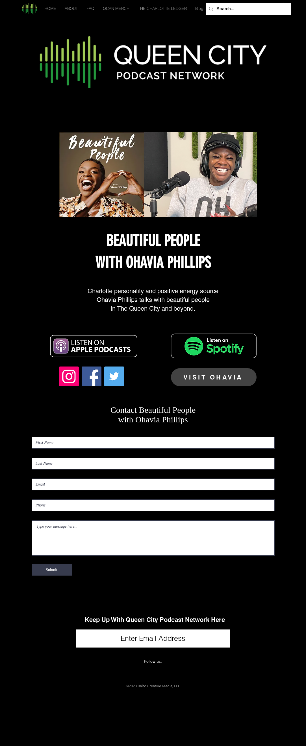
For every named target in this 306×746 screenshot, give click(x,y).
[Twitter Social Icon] (114, 376)
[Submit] (52, 570)
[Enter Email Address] (153, 638)
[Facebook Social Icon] (91, 376)
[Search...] (247, 9)
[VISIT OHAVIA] (214, 377)
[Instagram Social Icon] (69, 376)
